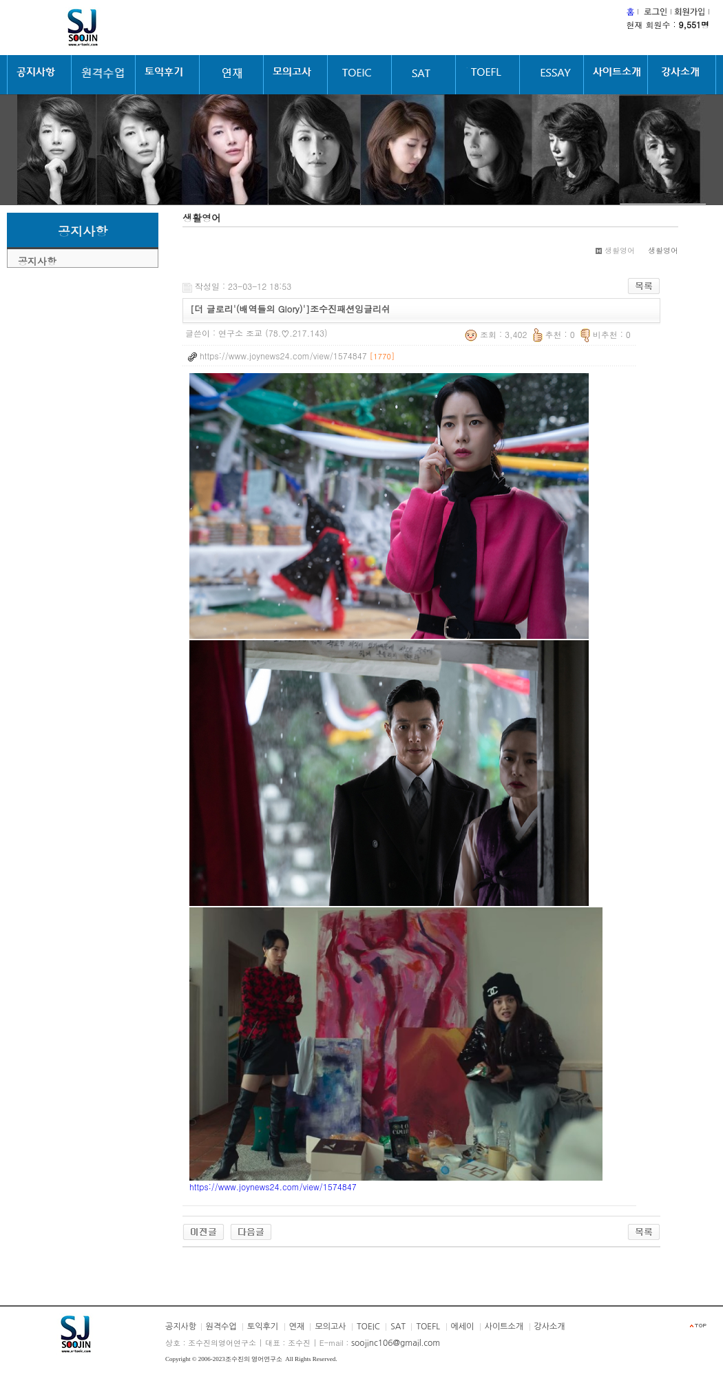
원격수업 (221, 1326)
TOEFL (428, 1326)
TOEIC (368, 1326)
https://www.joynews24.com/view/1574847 (273, 1186)
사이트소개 (504, 1326)
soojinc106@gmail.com (395, 1343)
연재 (297, 1326)
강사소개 (549, 1326)
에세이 (462, 1326)
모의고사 (330, 1326)
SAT (398, 1326)
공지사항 (37, 261)
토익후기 (262, 1326)
